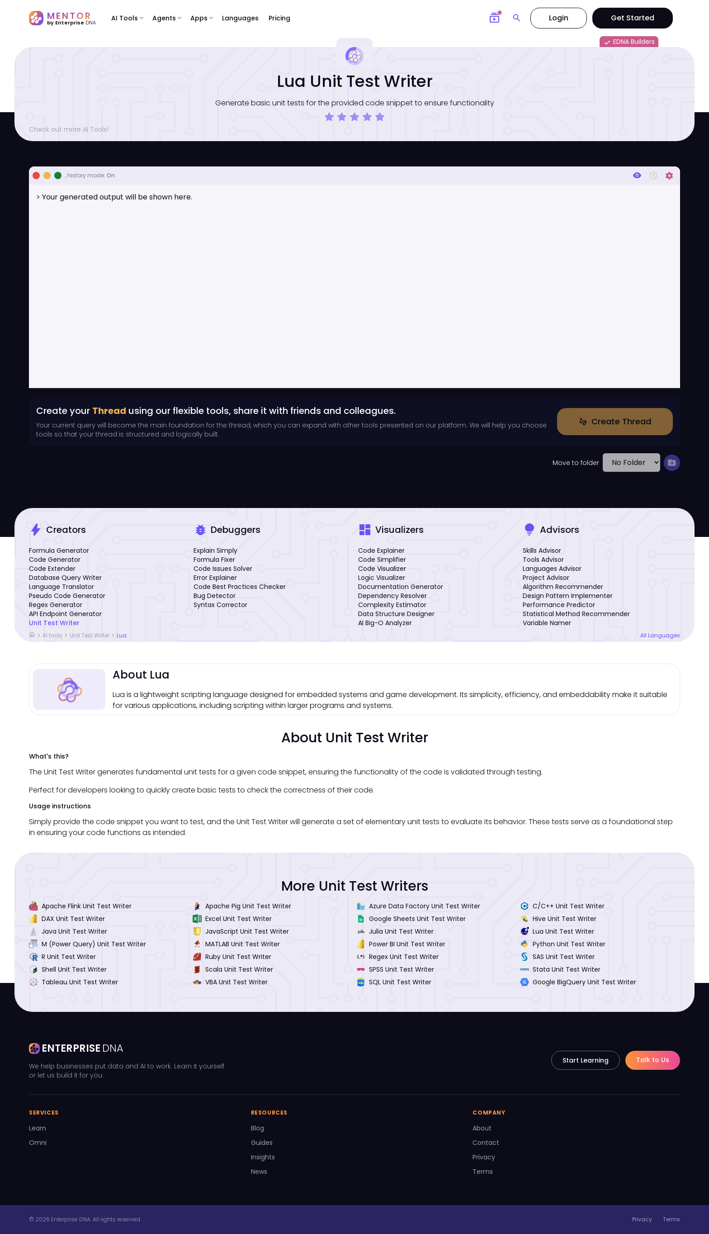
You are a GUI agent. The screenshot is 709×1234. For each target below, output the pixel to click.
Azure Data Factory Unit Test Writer (418, 906)
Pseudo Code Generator (67, 595)
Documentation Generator (400, 586)
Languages (240, 18)
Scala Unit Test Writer (233, 969)
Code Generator (54, 559)
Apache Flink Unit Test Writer (80, 906)
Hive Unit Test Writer (558, 918)
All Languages (660, 635)
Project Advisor (546, 577)
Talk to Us (652, 1059)
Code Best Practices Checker (240, 586)
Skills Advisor (542, 550)
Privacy (484, 1157)
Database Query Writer (65, 577)
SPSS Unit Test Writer (395, 969)
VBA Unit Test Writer (230, 982)
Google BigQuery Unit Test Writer (578, 982)
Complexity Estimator (392, 604)
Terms (483, 1171)
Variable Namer (547, 622)
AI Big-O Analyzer (385, 622)
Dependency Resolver (392, 595)
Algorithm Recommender (563, 586)
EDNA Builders (629, 42)
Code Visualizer (382, 568)
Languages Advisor (552, 568)
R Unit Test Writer (62, 956)
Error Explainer (215, 577)
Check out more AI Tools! (72, 129)
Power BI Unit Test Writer (400, 944)
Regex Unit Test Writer (397, 956)
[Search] (517, 18)
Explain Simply (215, 550)
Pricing (279, 18)
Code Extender (52, 568)
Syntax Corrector (220, 604)
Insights (263, 1157)
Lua (122, 635)
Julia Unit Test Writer (395, 931)
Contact (486, 1142)
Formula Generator (59, 550)
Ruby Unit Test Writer (232, 956)
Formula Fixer (214, 559)
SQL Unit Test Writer (393, 982)
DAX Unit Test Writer (67, 918)
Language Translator (61, 586)
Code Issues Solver (223, 568)
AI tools (52, 635)
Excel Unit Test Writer (232, 918)
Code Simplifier (382, 559)
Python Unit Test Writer (562, 944)
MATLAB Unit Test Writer (236, 944)
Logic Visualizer (381, 577)
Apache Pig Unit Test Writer (242, 906)
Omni (38, 1142)
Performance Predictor (559, 604)
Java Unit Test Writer (68, 931)
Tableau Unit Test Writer (73, 982)
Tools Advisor (543, 559)
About (482, 1128)
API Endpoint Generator (65, 613)
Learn (37, 1128)
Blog (257, 1128)
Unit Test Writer (54, 622)
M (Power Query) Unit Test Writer (87, 944)
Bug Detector (215, 595)
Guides (262, 1142)
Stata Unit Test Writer (560, 969)
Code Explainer (381, 550)
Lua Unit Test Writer (557, 931)
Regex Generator (55, 604)
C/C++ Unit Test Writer (562, 906)
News (259, 1171)
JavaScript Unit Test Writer (241, 931)
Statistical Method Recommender (576, 613)
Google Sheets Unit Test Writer (411, 918)
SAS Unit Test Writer (557, 956)
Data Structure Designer (396, 613)
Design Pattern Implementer (568, 595)
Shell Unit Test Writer (68, 969)
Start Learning (585, 1060)
